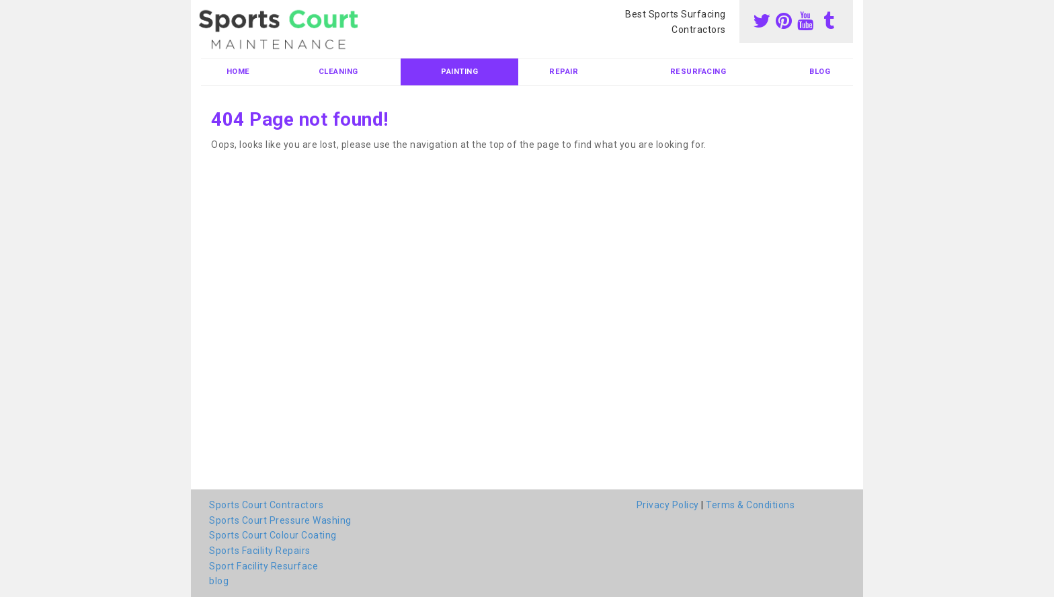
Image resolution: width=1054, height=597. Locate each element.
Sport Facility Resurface (263, 566)
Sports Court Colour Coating (273, 535)
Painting (459, 71)
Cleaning (338, 71)
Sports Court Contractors (266, 505)
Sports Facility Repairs (260, 550)
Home (238, 71)
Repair (563, 71)
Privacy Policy (668, 505)
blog (819, 71)
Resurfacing (698, 71)
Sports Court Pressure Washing (280, 520)
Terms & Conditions (750, 505)
